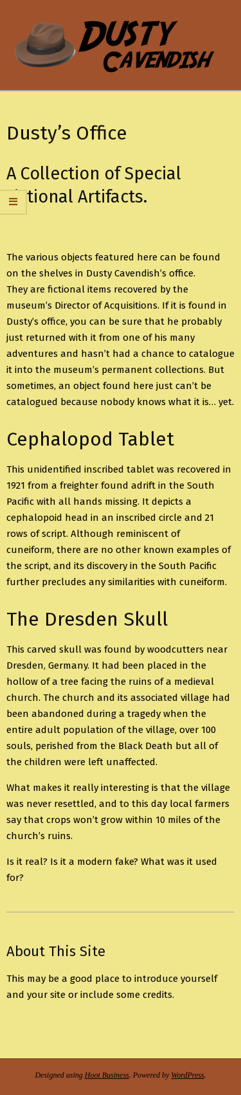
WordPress (187, 1075)
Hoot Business (107, 1075)
